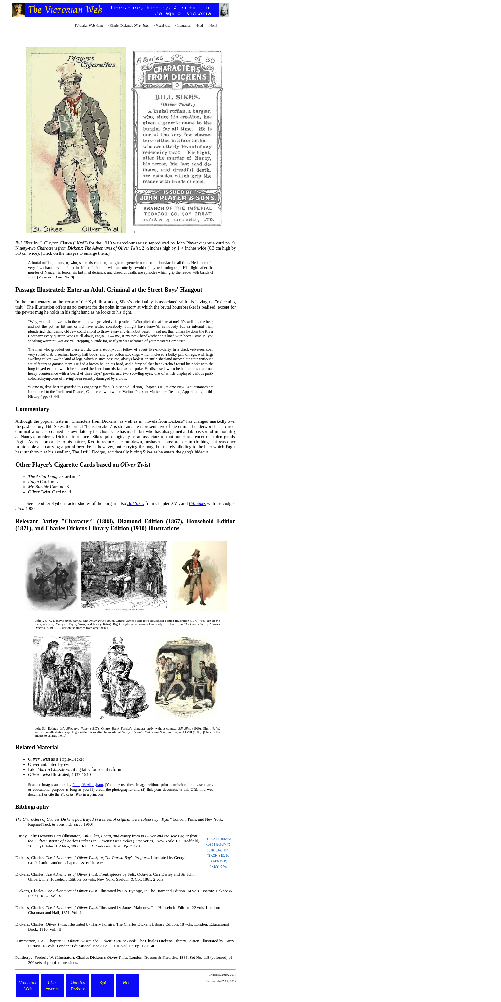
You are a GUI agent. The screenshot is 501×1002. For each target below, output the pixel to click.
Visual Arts (163, 25)
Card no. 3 (48, 487)
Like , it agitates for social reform (74, 769)
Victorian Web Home (90, 25)
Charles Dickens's (129, 25)
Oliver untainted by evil (49, 764)
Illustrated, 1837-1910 (59, 774)
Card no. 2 (43, 481)
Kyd (200, 25)
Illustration (184, 25)
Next (212, 25)
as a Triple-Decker (56, 759)
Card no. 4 (49, 492)
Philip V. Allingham (87, 784)
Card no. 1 (54, 476)
